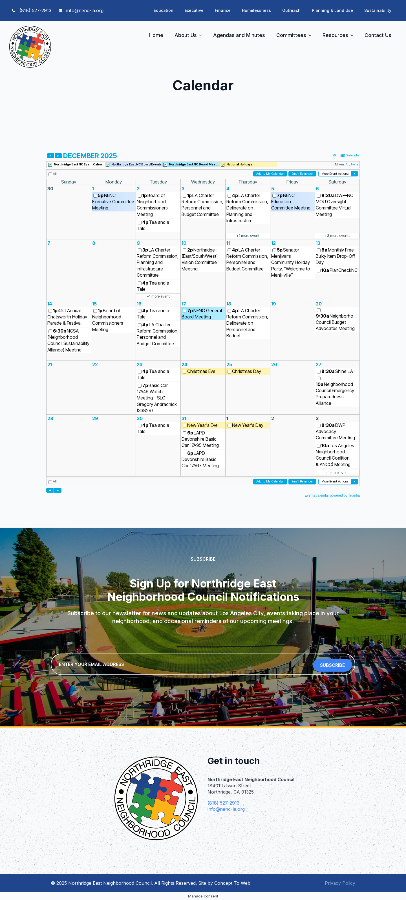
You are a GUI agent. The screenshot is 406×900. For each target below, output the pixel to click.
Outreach (291, 10)
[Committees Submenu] (311, 35)
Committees (291, 35)
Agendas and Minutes (239, 35)
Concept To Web (232, 883)
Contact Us (378, 35)
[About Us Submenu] (202, 35)
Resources (335, 35)
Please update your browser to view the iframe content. (203, 324)
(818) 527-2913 (223, 803)
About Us (186, 35)
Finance (223, 10)
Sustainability (377, 10)
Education (163, 10)
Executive (194, 10)
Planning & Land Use (332, 10)
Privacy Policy (340, 883)
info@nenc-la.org (226, 809)
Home (156, 35)
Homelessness (256, 10)
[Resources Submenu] (353, 35)
